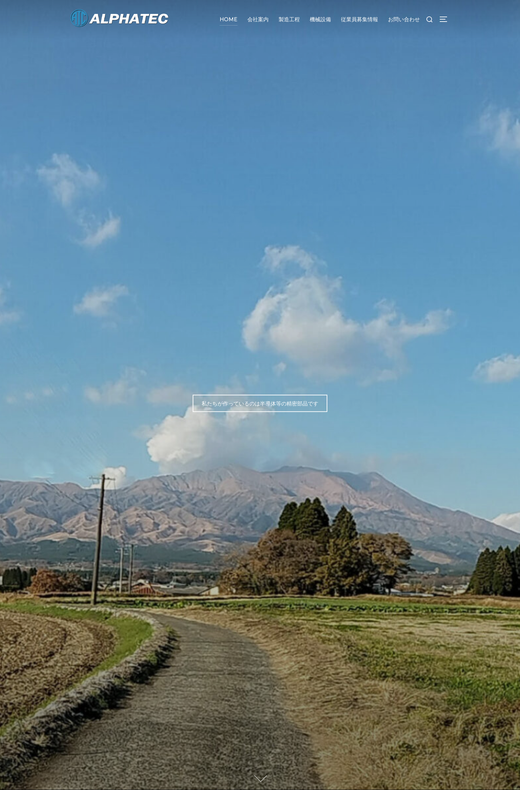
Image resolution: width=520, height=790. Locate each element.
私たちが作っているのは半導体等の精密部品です (260, 403)
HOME (228, 19)
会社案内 (258, 19)
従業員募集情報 (359, 19)
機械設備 (320, 19)
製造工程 (289, 19)
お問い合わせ (404, 19)
